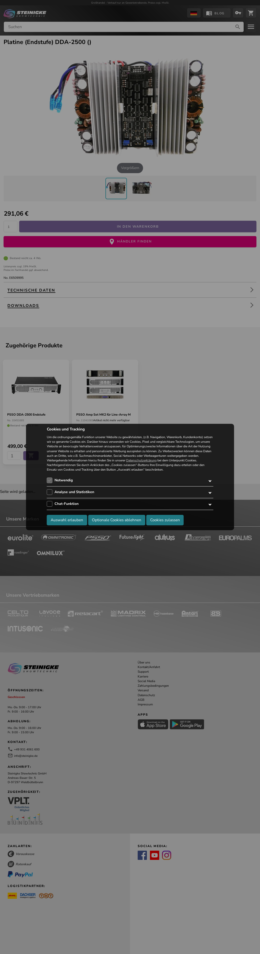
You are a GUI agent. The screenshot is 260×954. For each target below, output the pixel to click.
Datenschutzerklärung (141, 460)
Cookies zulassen (165, 520)
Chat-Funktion (67, 503)
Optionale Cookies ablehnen (116, 520)
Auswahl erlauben (67, 520)
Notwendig (64, 480)
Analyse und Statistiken (74, 492)
